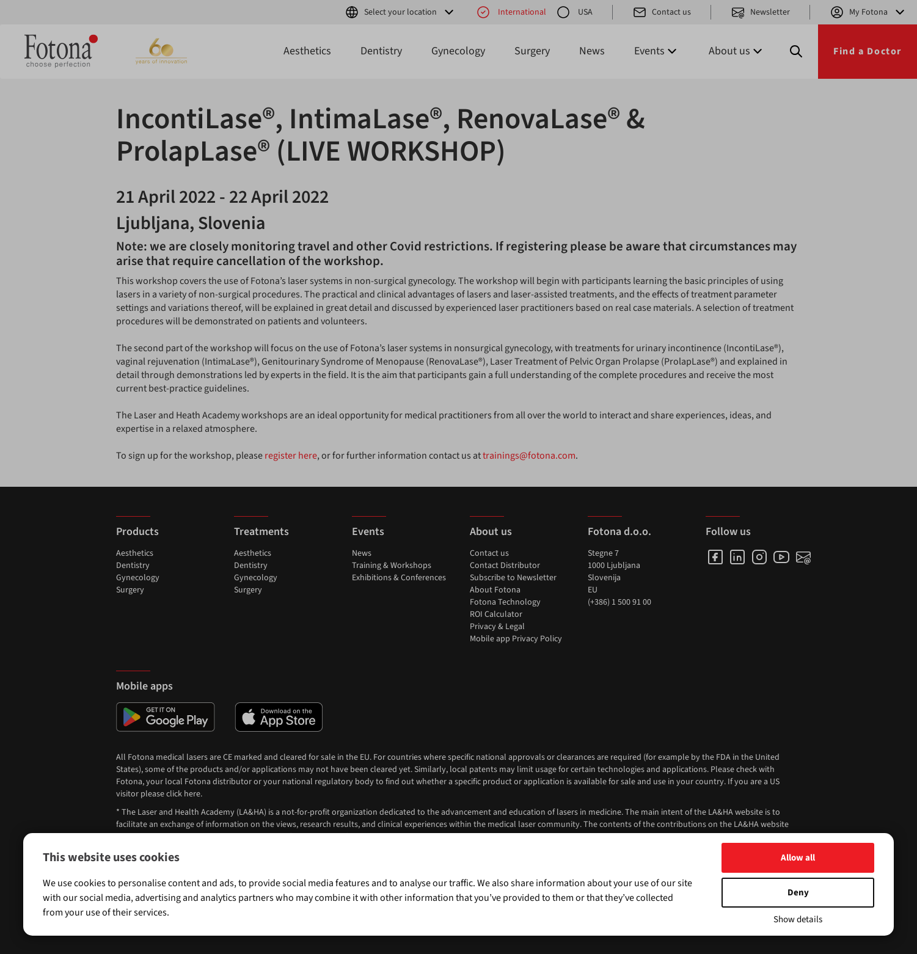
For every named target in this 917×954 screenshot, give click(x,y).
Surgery (532, 51)
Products (137, 531)
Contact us (661, 12)
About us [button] (737, 51)
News (592, 51)
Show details (797, 919)
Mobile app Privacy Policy (516, 639)
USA (574, 12)
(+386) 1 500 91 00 (619, 602)
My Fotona (868, 12)
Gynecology (458, 51)
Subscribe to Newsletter (513, 578)
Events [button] (656, 51)
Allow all (798, 857)
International (511, 12)
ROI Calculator (496, 614)
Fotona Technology (505, 602)
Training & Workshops (391, 565)
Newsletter (760, 12)
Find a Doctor (867, 51)
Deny (798, 892)
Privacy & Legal (497, 627)
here (192, 794)
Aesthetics (307, 51)
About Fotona (495, 590)
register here (291, 455)
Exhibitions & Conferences (399, 578)
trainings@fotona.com (529, 455)
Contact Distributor (505, 565)
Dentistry (381, 51)
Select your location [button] (400, 12)
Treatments (261, 531)
